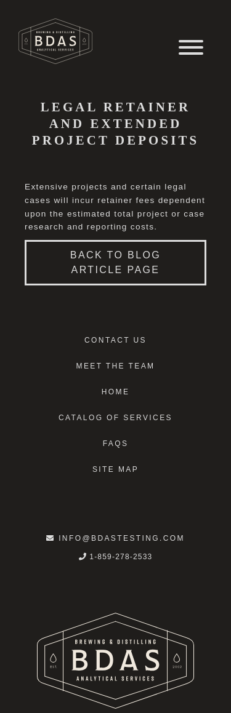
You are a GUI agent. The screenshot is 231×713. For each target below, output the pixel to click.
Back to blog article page (115, 262)
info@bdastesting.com (115, 538)
